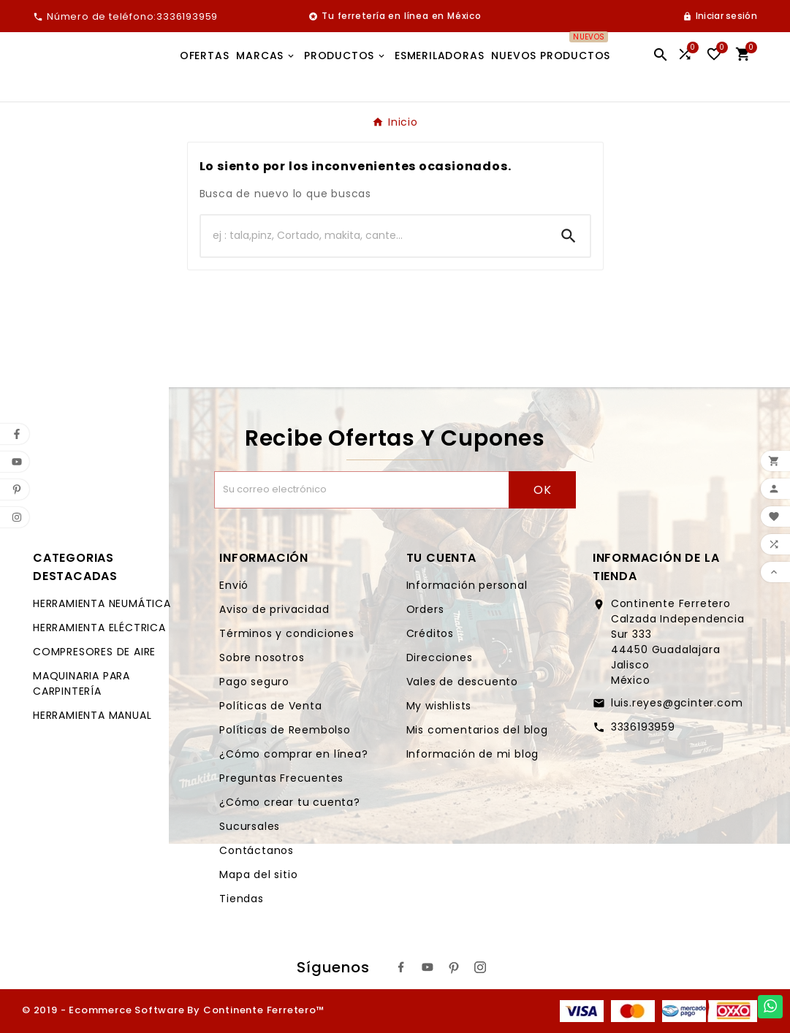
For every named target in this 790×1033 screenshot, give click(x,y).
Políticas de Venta (270, 705)
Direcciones (439, 657)
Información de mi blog (472, 754)
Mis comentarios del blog (477, 730)
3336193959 (643, 727)
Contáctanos (256, 850)
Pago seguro (254, 681)
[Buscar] (374, 236)
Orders (425, 609)
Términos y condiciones (286, 633)
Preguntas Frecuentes (281, 778)
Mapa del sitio (258, 874)
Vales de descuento (462, 681)
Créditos (430, 633)
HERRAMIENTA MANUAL (92, 715)
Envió (233, 585)
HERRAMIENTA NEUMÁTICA (102, 603)
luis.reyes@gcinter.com (677, 702)
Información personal (467, 585)
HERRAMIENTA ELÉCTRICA (99, 627)
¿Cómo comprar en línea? (293, 754)
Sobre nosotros (261, 657)
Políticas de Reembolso (285, 730)
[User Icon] (720, 16)
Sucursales (249, 826)
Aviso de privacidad (274, 609)
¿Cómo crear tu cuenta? (289, 802)
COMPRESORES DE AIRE (94, 651)
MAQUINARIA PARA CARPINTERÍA (81, 683)
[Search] (568, 235)
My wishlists (439, 705)
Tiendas (241, 898)
